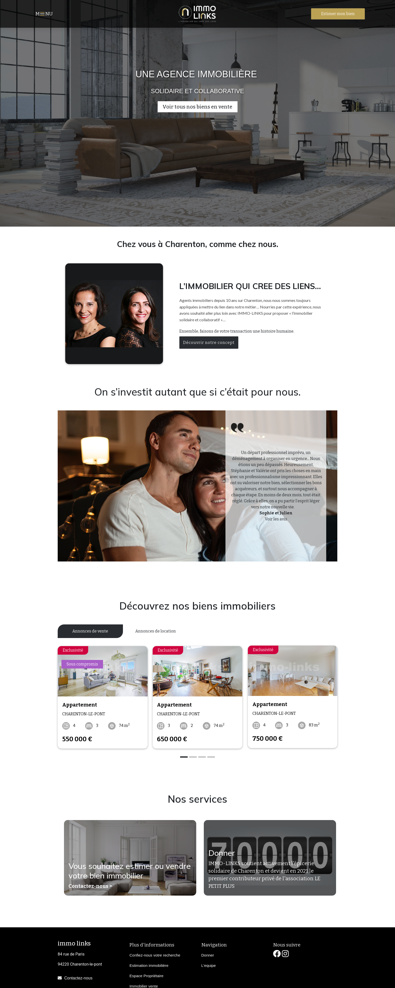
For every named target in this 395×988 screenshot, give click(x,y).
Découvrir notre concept (209, 342)
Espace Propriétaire (146, 975)
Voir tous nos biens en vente (197, 107)
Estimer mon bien (338, 13)
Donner (221, 853)
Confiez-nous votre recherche (154, 954)
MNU (44, 14)
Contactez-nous (78, 977)
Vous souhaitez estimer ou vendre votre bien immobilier (130, 870)
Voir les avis (276, 519)
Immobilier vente (143, 985)
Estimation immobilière (149, 965)
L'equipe (208, 965)
